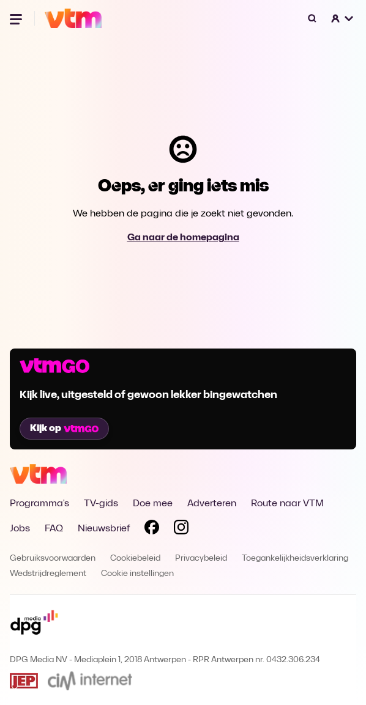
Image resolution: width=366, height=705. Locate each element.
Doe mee (153, 504)
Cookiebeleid (135, 558)
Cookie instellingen (137, 573)
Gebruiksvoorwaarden (52, 558)
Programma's (39, 504)
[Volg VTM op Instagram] (181, 529)
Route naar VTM (287, 504)
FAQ (54, 529)
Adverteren (211, 504)
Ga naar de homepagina (183, 238)
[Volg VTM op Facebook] (151, 529)
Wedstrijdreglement (48, 573)
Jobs (20, 529)
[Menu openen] (17, 18)
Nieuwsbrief (104, 529)
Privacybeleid (201, 558)
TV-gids (101, 504)
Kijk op (64, 429)
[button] (342, 18)
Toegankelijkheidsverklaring (295, 558)
